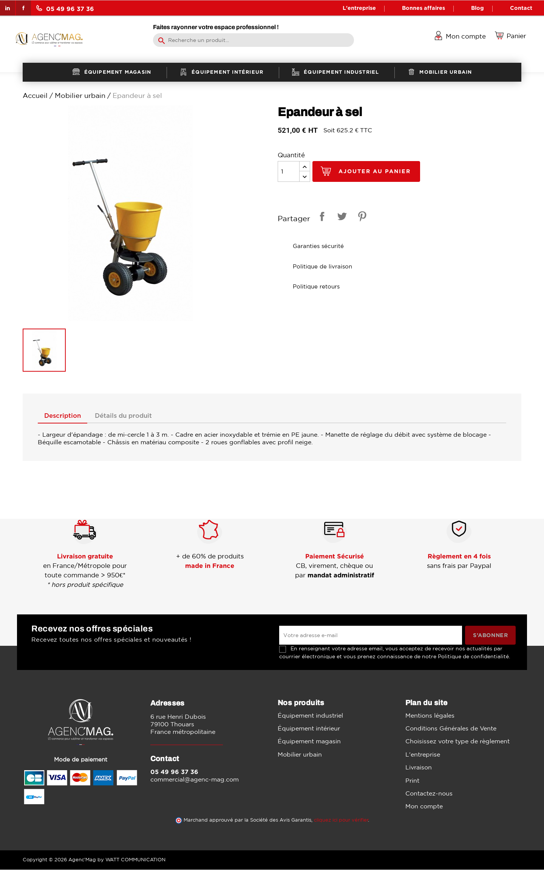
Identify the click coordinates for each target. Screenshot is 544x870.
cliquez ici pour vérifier (341, 820)
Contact (521, 8)
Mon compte (424, 806)
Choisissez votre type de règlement (457, 741)
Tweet (340, 218)
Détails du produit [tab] (128, 416)
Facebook (23, 8)
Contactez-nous (429, 793)
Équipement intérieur (309, 728)
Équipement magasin (309, 741)
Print (412, 780)
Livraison (418, 767)
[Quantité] (289, 171)
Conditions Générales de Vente (450, 728)
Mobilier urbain (300, 754)
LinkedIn (7, 8)
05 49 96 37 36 (65, 8)
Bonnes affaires (423, 8)
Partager (320, 218)
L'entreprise (359, 8)
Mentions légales (429, 715)
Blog (477, 8)
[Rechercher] (253, 40)
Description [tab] (64, 416)
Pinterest (360, 218)
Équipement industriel (310, 715)
